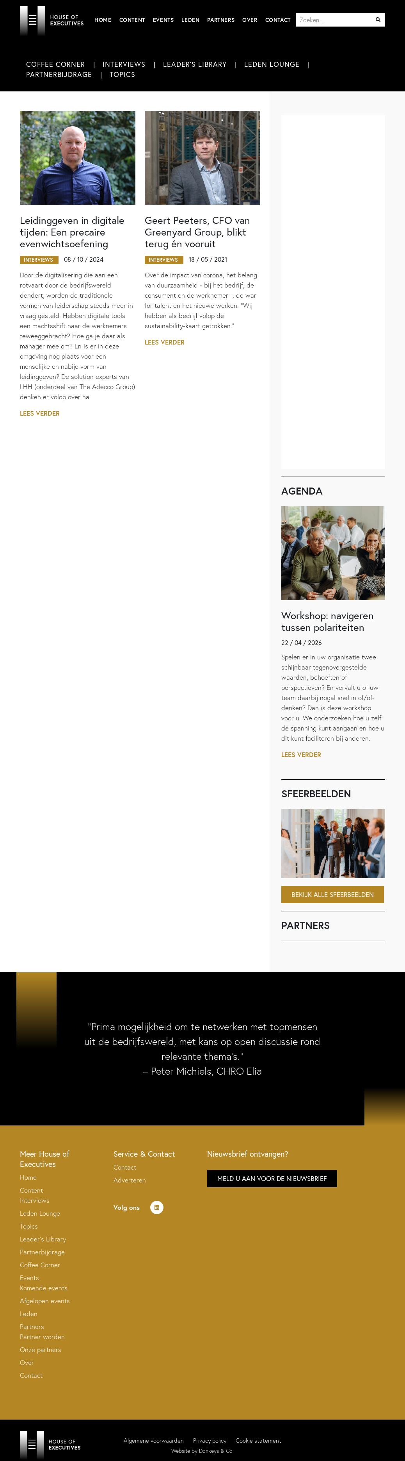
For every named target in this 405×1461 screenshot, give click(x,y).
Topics (122, 74)
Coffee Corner (55, 64)
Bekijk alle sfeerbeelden (332, 894)
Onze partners (40, 1349)
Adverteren (130, 1180)
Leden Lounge (272, 64)
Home (102, 19)
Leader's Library (195, 64)
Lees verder (40, 413)
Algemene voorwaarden (154, 1440)
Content (132, 19)
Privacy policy (209, 1440)
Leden (190, 19)
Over (249, 19)
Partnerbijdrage (59, 74)
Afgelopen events (45, 1301)
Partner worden (42, 1336)
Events (163, 19)
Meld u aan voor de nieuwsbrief (272, 1178)
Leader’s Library (43, 1239)
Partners (220, 19)
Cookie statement (258, 1440)
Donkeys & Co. (216, 1450)
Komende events (44, 1288)
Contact (278, 19)
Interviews (124, 64)
